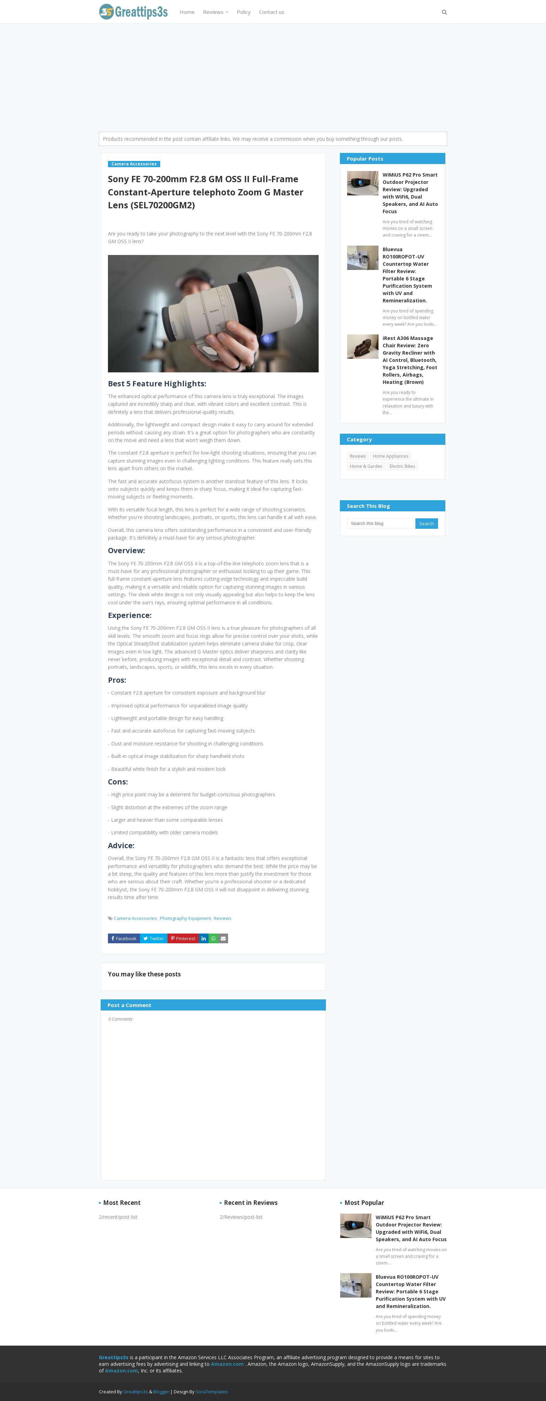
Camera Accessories (135, 918)
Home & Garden (366, 466)
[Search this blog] (381, 523)
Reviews (223, 918)
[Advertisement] (273, 76)
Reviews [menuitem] (213, 11)
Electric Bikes (402, 466)
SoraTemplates (212, 1391)
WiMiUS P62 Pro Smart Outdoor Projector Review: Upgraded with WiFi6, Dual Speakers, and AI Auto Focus (410, 193)
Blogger (161, 1391)
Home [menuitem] (187, 11)
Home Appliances (390, 456)
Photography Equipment (185, 918)
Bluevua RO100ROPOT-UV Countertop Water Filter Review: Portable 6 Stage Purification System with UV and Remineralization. (407, 275)
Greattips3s (136, 1391)
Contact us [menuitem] (271, 11)
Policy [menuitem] (244, 11)
